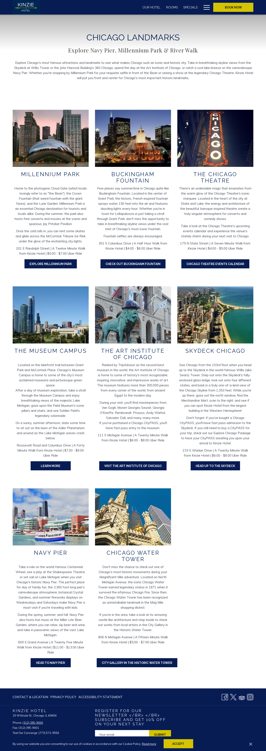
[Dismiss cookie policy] (250, 744)
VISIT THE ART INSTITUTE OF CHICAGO (133, 466)
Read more (149, 744)
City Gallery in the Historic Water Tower (137, 663)
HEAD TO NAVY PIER (50, 663)
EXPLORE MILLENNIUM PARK (53, 264)
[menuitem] (81, 7)
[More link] (205, 7)
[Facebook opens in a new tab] (225, 696)
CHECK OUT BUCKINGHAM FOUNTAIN (136, 264)
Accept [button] (178, 744)
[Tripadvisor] (242, 696)
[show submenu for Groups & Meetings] (198, 7)
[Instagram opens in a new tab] (250, 696)
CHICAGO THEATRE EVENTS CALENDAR (215, 264)
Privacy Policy (63, 697)
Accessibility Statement (100, 697)
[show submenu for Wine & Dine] (157, 7)
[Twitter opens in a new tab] (233, 696)
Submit (160, 734)
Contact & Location (30, 697)
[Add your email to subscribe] (122, 734)
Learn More (56, 466)
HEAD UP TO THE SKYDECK (215, 466)
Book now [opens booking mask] (233, 7)
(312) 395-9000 (33, 722)
